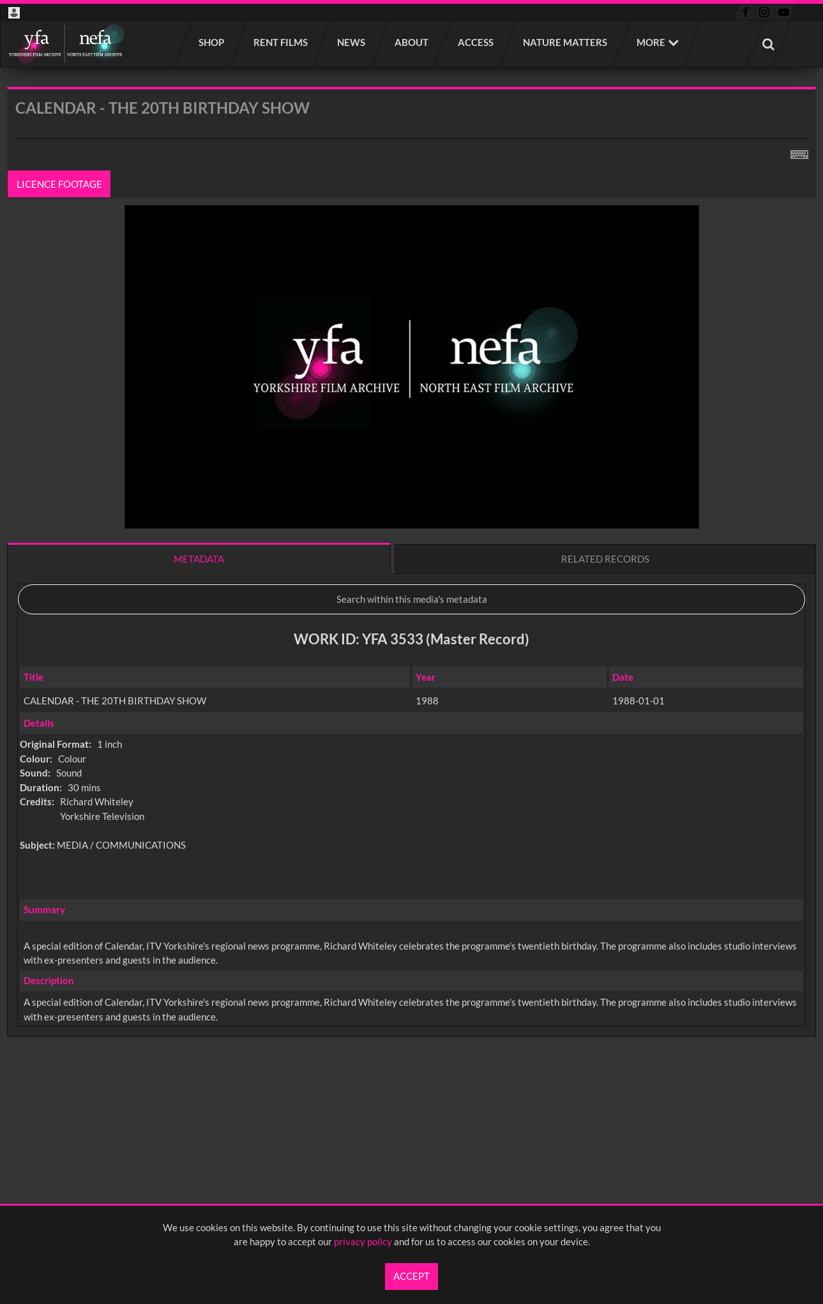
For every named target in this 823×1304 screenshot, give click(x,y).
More (651, 42)
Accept (411, 1276)
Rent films (281, 42)
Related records (605, 559)
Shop (212, 42)
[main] (411, 595)
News (352, 42)
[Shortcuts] (799, 152)
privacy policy (363, 1241)
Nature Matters (566, 42)
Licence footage (59, 184)
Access (476, 42)
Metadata (199, 559)
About (412, 42)
